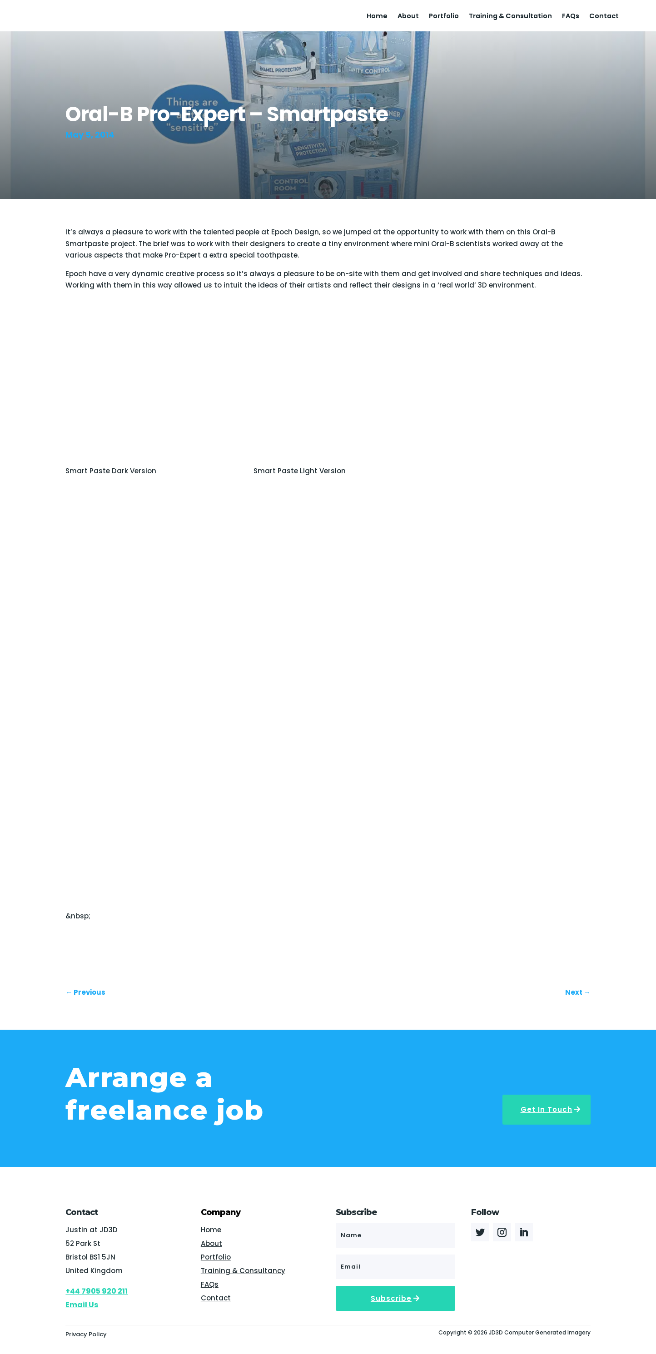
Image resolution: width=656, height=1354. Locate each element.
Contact (604, 16)
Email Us (81, 1304)
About (408, 16)
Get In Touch (546, 1109)
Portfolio (444, 16)
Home (377, 16)
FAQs (570, 16)
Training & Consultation (510, 16)
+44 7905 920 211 (96, 1291)
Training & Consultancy (243, 1270)
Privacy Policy (86, 1334)
